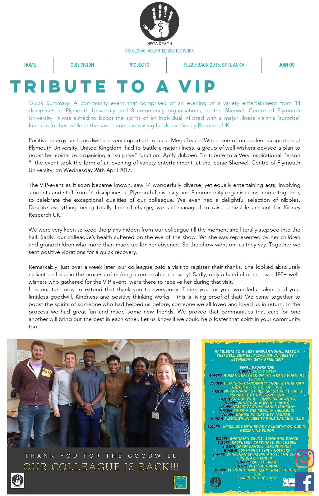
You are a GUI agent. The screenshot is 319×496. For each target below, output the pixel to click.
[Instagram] (304, 458)
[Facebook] (304, 481)
